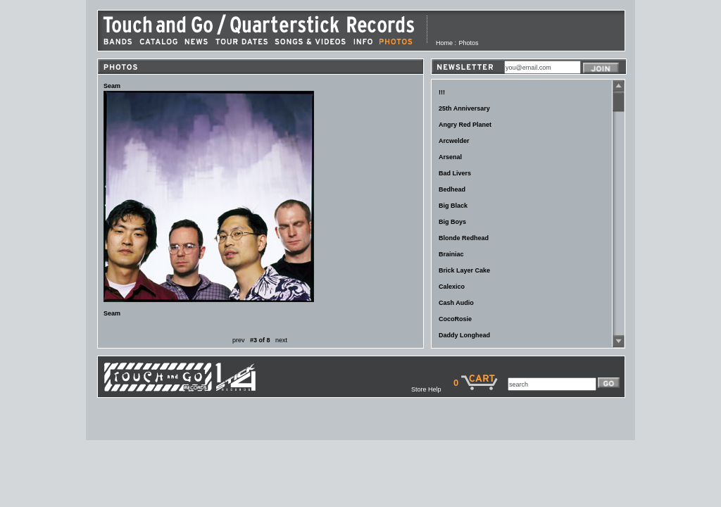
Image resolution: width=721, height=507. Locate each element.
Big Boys (452, 221)
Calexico (452, 286)
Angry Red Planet (465, 124)
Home (444, 42)
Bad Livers (455, 173)
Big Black (453, 205)
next (281, 340)
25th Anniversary (464, 108)
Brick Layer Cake (464, 270)
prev (238, 340)
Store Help (432, 389)
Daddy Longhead (464, 335)
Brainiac (451, 254)
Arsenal (450, 157)
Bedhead (452, 189)
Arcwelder (454, 140)
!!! (442, 92)
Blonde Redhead (464, 238)
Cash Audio (456, 302)
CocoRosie (455, 319)
